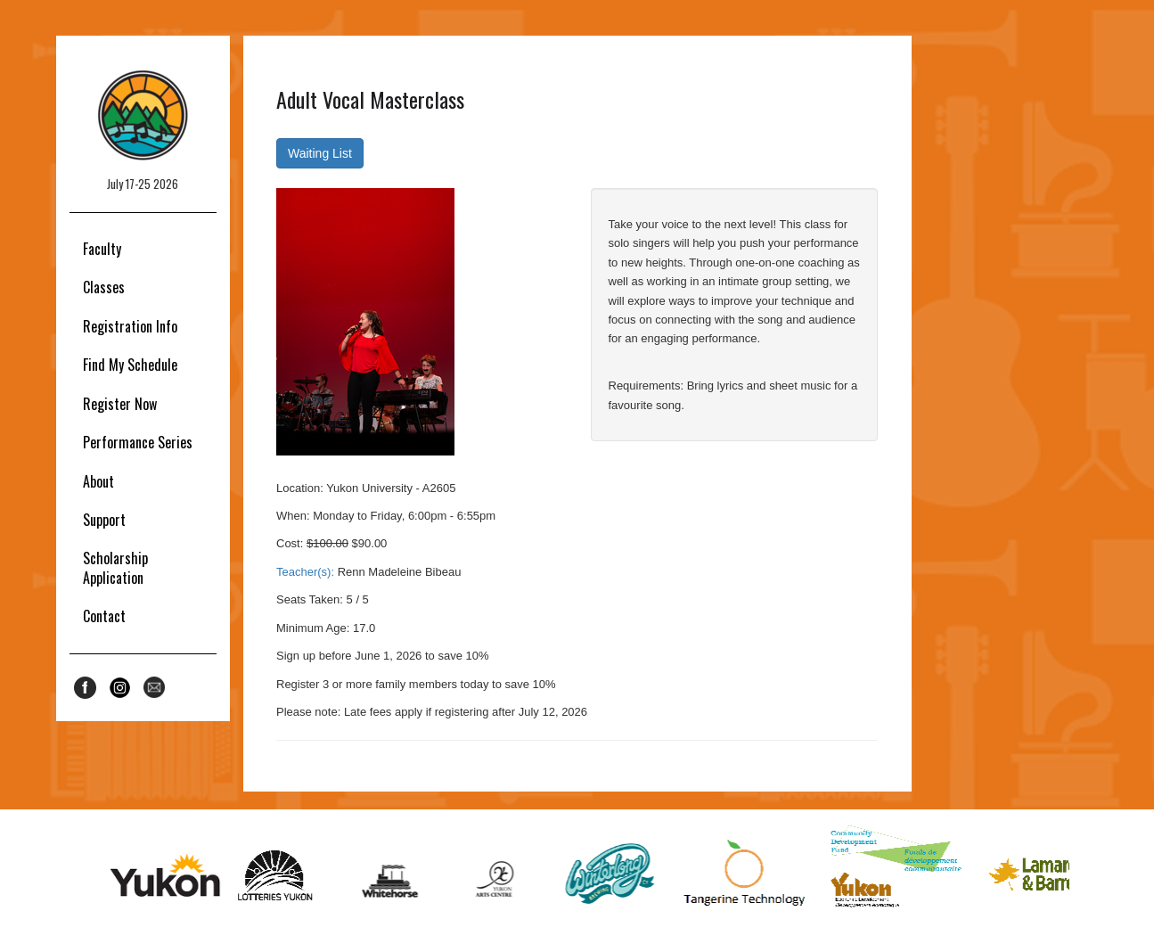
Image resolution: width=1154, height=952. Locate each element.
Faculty (102, 248)
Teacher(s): (305, 572)
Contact (104, 616)
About (98, 481)
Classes (104, 287)
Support (104, 519)
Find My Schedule (130, 364)
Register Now (120, 403)
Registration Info (130, 326)
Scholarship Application (115, 567)
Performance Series (137, 442)
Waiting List (320, 153)
